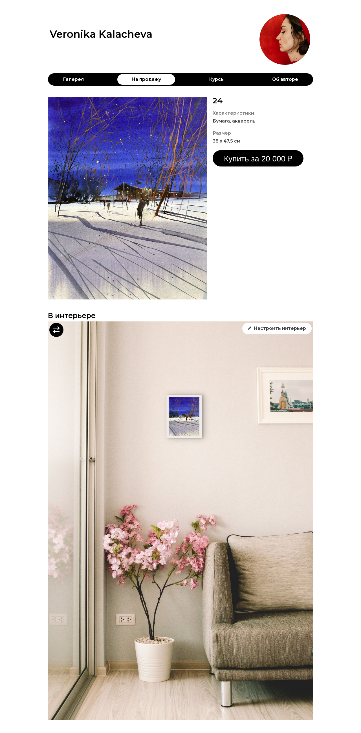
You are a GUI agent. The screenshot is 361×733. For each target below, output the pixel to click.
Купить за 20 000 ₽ (258, 158)
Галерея (73, 79)
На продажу (146, 79)
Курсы (216, 79)
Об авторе (285, 79)
